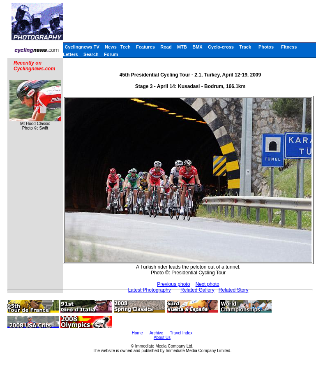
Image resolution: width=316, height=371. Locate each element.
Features (145, 46)
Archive (156, 333)
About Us (162, 337)
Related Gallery (197, 290)
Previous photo (173, 284)
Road (166, 46)
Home (137, 333)
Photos (266, 46)
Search (91, 54)
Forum (111, 54)
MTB (182, 46)
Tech (125, 46)
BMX (197, 46)
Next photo (207, 284)
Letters (70, 54)
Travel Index (181, 333)
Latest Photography (149, 290)
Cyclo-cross (221, 46)
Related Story (234, 290)
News (111, 46)
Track (245, 46)
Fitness (289, 46)
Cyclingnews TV (82, 46)
